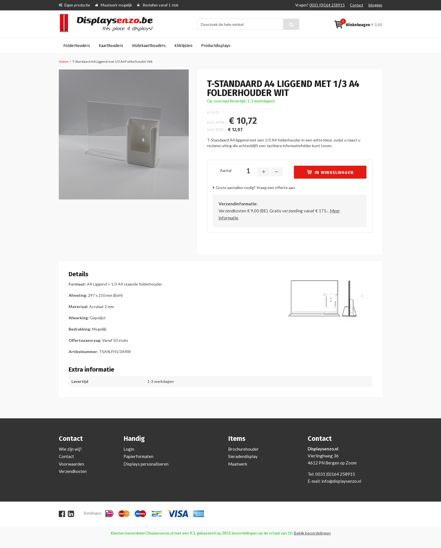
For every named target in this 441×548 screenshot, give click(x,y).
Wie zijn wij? (70, 449)
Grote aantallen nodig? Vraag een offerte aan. (256, 187)
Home (63, 61)
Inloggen (375, 5)
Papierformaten (138, 456)
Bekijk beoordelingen (312, 533)
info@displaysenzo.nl (341, 481)
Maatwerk (237, 463)
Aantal (225, 170)
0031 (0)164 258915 (327, 5)
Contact (356, 5)
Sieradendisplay (243, 456)
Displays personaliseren (145, 463)
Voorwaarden (71, 463)
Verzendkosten (73, 471)
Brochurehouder (243, 449)
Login (128, 449)
